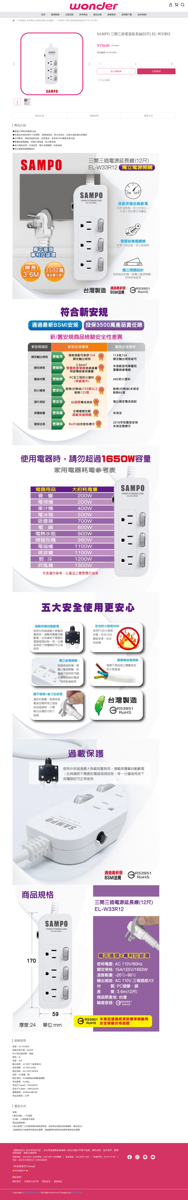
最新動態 (55, 14)
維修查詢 (112, 14)
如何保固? (142, 14)
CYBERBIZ (77, 1192)
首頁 (43, 14)
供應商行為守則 (31, 1181)
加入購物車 (116, 71)
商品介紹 (39, 115)
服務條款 (58, 1181)
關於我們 (16, 1181)
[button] (89, 64)
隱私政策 (46, 1181)
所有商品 (83, 14)
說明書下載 (127, 14)
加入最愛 (104, 80)
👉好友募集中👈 (20, 1170)
